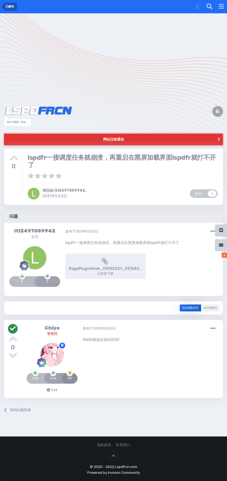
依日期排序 (210, 308)
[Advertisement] (113, 53)
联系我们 (123, 445)
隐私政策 (104, 445)
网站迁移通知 (113, 139)
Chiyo (52, 328)
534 (52, 390)
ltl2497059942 (69, 190)
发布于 (81, 231)
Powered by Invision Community (113, 473)
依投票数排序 (190, 308)
